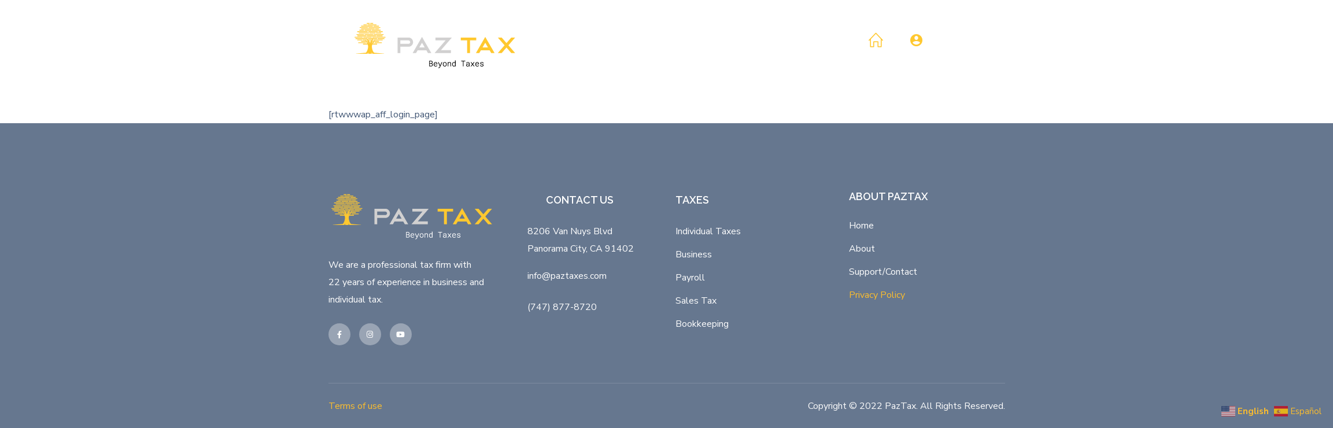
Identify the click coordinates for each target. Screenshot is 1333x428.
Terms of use (355, 406)
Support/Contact (883, 271)
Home (861, 225)
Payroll (690, 277)
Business (693, 254)
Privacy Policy (877, 295)
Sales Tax (696, 300)
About (862, 248)
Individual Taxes (708, 231)
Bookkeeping (702, 324)
